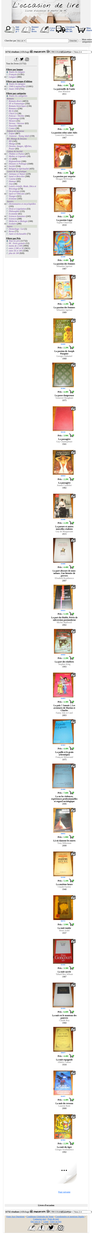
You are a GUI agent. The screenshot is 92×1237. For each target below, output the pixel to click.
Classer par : (67, 52)
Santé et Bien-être (17, 176)
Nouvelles (13, 126)
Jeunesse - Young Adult (19, 136)
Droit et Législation (17, 209)
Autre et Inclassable (17, 234)
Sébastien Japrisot (64, 266)
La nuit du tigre (64, 1147)
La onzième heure (64, 884)
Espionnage (14, 118)
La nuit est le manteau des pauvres (64, 1016)
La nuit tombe (64, 928)
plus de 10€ (14, 253)
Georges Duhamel (64, 356)
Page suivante (64, 1192)
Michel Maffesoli (64, 622)
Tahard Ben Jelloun (64, 974)
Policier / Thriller (17, 116)
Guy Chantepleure (64, 441)
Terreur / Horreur (16, 123)
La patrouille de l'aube (64, 89)
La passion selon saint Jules (64, 133)
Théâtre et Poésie (16, 154)
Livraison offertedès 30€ (70, 29)
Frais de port (53, 1219)
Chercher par (10, 40)
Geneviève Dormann (64, 135)
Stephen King (64, 664)
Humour (12, 181)
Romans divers (15, 101)
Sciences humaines (17, 216)
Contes (12, 128)
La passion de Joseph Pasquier (64, 352)
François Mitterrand (64, 757)
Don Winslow (64, 91)
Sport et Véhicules (17, 194)
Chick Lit (13, 113)
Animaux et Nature (17, 174)
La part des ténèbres (64, 662)
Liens (46, 1221)
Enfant (12, 133)
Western (12, 121)
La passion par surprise (64, 176)
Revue (11, 231)
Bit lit (11, 111)
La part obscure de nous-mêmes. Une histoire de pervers (64, 573)
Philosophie (14, 211)
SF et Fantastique (17, 103)
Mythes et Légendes (17, 156)
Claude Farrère (64, 887)
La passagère (64, 439)
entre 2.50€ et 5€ (16, 248)
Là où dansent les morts (64, 840)
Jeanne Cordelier (64, 485)
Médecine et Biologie (18, 221)
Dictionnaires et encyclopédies (22, 204)
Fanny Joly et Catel (64, 713)
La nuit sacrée (64, 972)
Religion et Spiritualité (19, 169)
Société (12, 166)
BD (10, 141)
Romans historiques (17, 106)
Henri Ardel (64, 930)
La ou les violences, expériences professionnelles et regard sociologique (64, 798)
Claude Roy (64, 1020)
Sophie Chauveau (64, 222)
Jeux (11, 184)
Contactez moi (39, 1219)
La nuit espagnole (64, 1059)
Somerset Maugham (64, 398)
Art (10, 159)
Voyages (12, 196)
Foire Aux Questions (15, 1216)
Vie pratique (14, 191)
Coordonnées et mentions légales (69, 1216)
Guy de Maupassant (64, 531)
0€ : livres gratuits (17, 243)
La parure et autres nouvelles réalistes (64, 527)
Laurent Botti (64, 1106)
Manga (12, 143)
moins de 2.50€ (15, 246)
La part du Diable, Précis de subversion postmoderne (64, 618)
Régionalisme (15, 161)
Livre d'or (52, 29)
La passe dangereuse (64, 395)
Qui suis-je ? (18, 29)
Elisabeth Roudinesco (64, 578)
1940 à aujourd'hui (17, 86)
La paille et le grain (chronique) (64, 753)
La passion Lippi (64, 220)
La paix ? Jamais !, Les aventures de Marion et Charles (64, 708)
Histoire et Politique (18, 164)
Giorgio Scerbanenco (64, 1149)
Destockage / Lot (16, 229)
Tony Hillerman (64, 843)
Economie (13, 214)
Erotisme (13, 198)
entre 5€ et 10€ (15, 251)
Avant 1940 (14, 89)
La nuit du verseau (64, 1103)
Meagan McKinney (64, 179)
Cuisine (12, 179)
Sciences (12, 219)
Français (13, 74)
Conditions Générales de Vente (39, 1216)
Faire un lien (55, 1221)
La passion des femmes (64, 264)
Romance (13, 108)
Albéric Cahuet (64, 1062)
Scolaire (12, 223)
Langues (12, 77)
